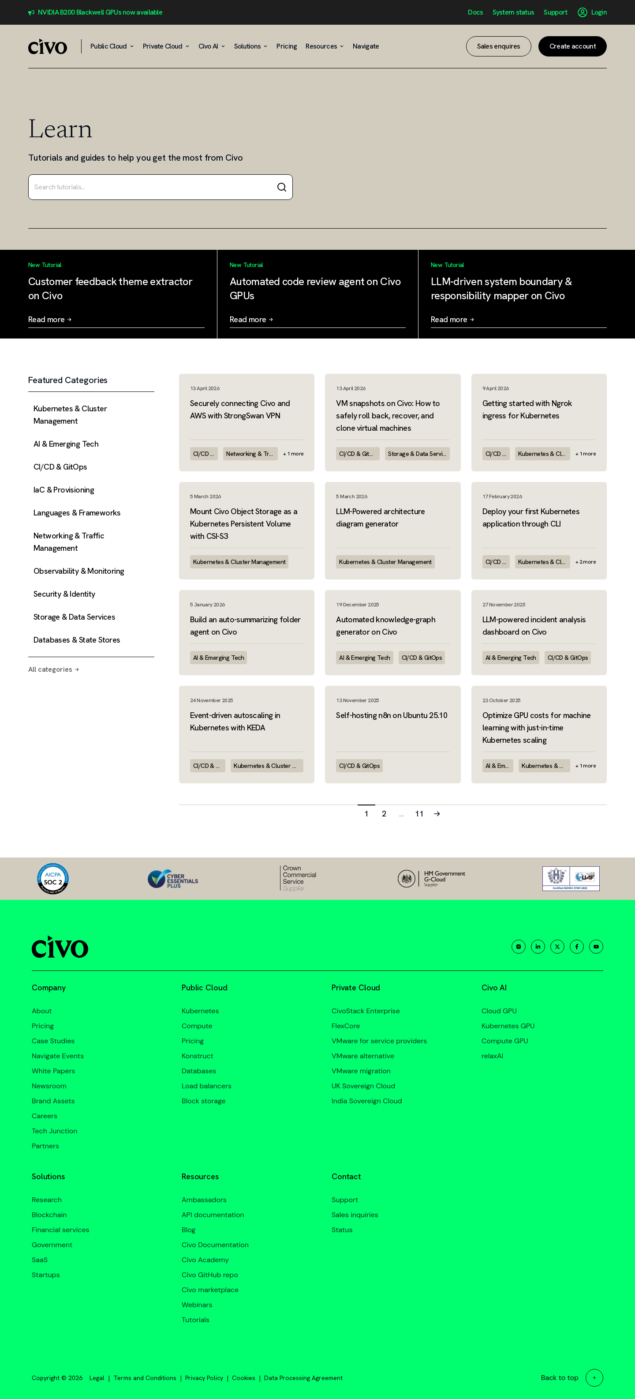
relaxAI (492, 1056)
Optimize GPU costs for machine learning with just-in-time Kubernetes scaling (536, 727)
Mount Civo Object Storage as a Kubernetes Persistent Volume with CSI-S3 (243, 523)
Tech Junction (54, 1131)
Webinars (197, 1304)
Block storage (204, 1101)
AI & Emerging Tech (218, 658)
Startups (46, 1274)
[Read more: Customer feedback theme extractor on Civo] (116, 294)
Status (342, 1229)
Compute (197, 1025)
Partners (45, 1146)
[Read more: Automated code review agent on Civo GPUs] (317, 294)
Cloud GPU (499, 1010)
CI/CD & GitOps (205, 454)
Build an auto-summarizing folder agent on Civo (245, 625)
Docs (475, 12)
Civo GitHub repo (210, 1274)
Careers (44, 1116)
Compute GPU (505, 1040)
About (42, 1010)
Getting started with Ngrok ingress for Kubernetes (527, 409)
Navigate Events (58, 1056)
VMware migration (361, 1071)
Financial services (61, 1229)
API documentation (213, 1214)
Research (47, 1199)
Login (599, 12)
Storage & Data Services (419, 454)
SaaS (40, 1259)
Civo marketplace (210, 1289)
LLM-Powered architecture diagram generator (380, 517)
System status (513, 12)
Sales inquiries (355, 1214)
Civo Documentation (215, 1244)
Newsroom (49, 1086)
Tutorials (195, 1319)
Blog (188, 1229)
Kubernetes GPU (508, 1025)
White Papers (53, 1071)
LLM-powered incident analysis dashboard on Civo (534, 625)
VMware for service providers (379, 1040)
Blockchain (49, 1214)
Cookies (243, 1378)
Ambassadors (204, 1199)
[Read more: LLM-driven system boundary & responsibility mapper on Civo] (518, 294)
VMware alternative (363, 1056)
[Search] (281, 187)
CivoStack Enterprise (366, 1010)
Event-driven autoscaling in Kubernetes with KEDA (235, 721)
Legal (97, 1378)
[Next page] (437, 813)
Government (52, 1244)
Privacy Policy (204, 1378)
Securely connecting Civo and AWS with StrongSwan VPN (240, 409)
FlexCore (346, 1025)
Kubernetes (200, 1010)
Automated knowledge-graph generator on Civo (385, 625)
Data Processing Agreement (303, 1378)
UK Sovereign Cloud (363, 1086)
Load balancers (207, 1086)
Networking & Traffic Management (252, 454)
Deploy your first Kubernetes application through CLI (530, 517)
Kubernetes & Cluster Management (544, 454)
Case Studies (53, 1040)
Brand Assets (53, 1101)
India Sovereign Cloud (367, 1101)
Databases (199, 1071)
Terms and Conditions (144, 1378)
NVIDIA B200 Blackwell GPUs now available (100, 12)
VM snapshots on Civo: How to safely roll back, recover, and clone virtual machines (388, 415)
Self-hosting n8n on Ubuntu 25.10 (391, 715)
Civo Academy (205, 1259)
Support (555, 12)
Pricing (43, 1025)
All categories (53, 669)
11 (419, 814)
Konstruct (197, 1056)
